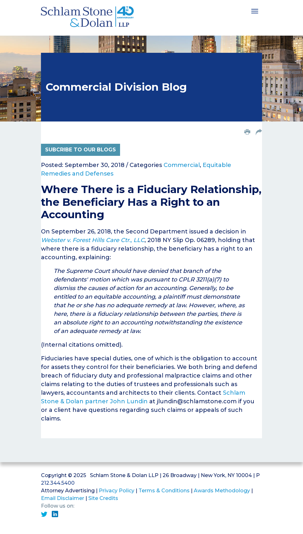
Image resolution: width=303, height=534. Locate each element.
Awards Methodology (222, 491)
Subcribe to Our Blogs (80, 150)
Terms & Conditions (164, 491)
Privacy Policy (116, 491)
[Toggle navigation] (254, 10)
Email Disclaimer (62, 498)
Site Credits (103, 498)
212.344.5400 (58, 483)
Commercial (182, 165)
